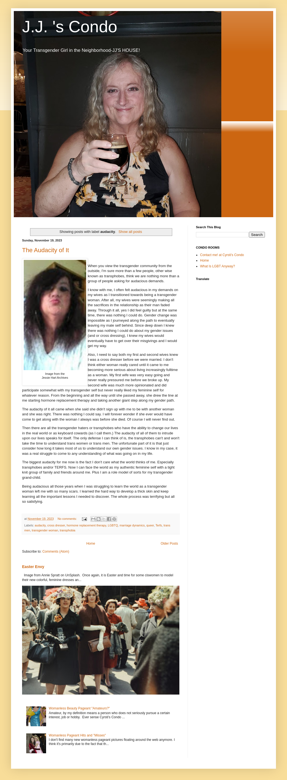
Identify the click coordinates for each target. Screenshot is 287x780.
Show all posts (130, 232)
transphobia (67, 530)
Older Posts (169, 543)
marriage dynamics (132, 525)
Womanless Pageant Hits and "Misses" (77, 735)
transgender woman (45, 530)
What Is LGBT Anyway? (217, 266)
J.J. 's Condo (69, 26)
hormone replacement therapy (86, 525)
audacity (40, 525)
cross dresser (56, 525)
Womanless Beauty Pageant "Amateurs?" (79, 708)
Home (90, 543)
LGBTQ (113, 525)
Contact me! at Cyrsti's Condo (222, 255)
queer (150, 525)
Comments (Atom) (55, 551)
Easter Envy (33, 566)
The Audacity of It (45, 250)
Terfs (158, 525)
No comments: (68, 518)
